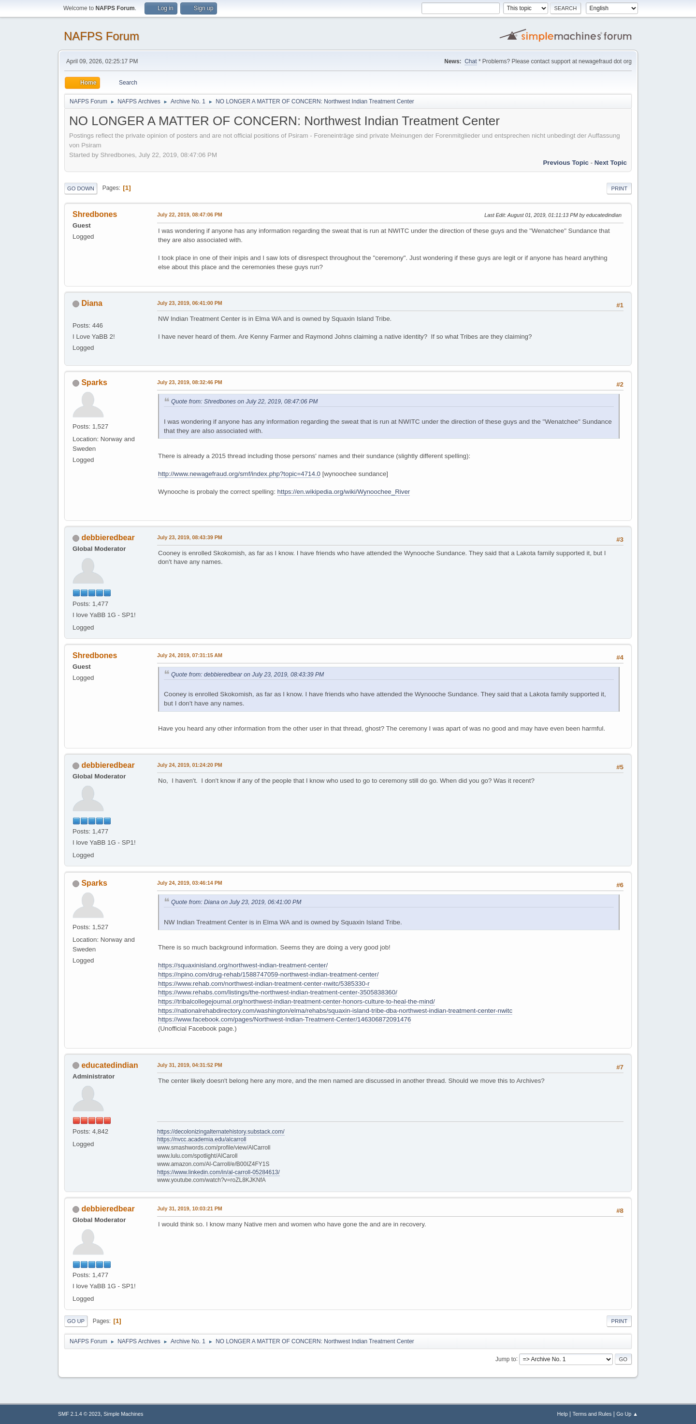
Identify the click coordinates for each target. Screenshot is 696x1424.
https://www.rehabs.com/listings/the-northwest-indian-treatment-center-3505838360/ (277, 992)
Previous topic (566, 162)
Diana (91, 303)
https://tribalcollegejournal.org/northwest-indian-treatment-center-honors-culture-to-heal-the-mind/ (296, 1001)
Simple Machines (123, 1414)
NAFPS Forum (101, 36)
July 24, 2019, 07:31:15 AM (189, 655)
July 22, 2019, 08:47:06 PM (189, 214)
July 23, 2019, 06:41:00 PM (189, 303)
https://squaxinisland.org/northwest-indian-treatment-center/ (243, 965)
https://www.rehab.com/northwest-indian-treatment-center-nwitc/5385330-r (264, 983)
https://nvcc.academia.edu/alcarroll (201, 1139)
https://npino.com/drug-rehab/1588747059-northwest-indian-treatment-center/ (268, 974)
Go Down (80, 188)
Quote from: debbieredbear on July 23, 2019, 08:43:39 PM (247, 674)
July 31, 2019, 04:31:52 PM (189, 1065)
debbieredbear (107, 537)
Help (562, 1414)
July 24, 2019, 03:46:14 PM (189, 883)
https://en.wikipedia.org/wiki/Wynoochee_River (343, 491)
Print (619, 188)
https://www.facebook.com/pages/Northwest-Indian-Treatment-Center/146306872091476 (284, 1019)
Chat (470, 61)
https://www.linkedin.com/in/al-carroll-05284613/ (218, 1172)
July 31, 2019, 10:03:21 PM (189, 1208)
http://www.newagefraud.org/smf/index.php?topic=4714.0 (239, 473)
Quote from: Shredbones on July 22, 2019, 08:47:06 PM (244, 401)
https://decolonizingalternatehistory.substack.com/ (221, 1131)
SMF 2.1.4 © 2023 (79, 1414)
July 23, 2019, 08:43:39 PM (189, 537)
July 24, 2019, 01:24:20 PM (189, 765)
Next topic (610, 162)
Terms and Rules (592, 1414)
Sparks (94, 382)
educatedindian (109, 1065)
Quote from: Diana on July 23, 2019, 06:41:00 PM (236, 902)
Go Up (76, 1321)
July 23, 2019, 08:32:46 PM (189, 382)
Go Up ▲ (627, 1414)
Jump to (505, 1358)
